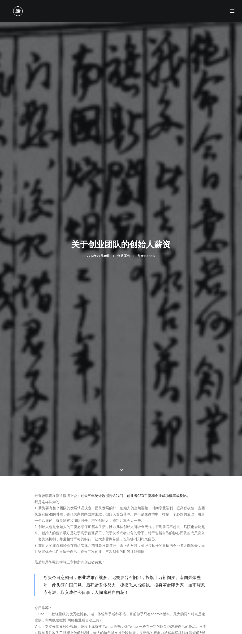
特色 (39, 605)
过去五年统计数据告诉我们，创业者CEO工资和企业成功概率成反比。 (135, 439)
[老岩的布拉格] (12, 11)
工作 (127, 227)
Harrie (149, 227)
